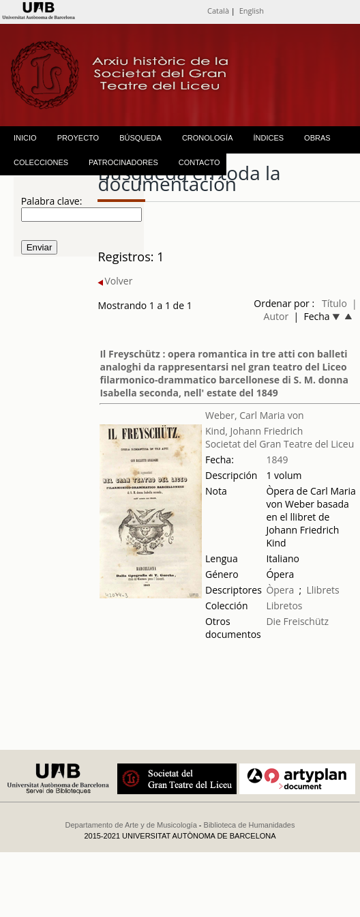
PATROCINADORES (123, 162)
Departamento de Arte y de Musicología (131, 825)
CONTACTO (199, 162)
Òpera (280, 589)
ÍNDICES (268, 138)
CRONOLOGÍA (207, 138)
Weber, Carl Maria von (254, 415)
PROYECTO (78, 138)
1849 (277, 459)
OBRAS (317, 138)
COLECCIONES (41, 162)
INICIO (25, 138)
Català (218, 10)
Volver (114, 280)
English (251, 10)
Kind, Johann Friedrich (254, 430)
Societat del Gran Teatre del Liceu (279, 443)
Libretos (284, 605)
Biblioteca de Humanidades (249, 825)
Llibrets (322, 589)
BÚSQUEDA (140, 138)
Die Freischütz (297, 621)
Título (334, 303)
